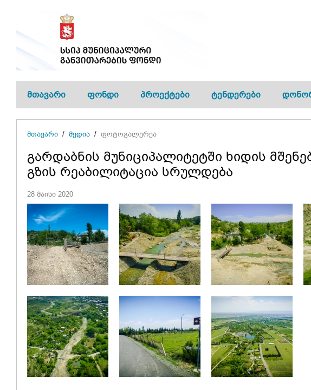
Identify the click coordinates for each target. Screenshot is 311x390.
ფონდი (103, 94)
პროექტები (165, 94)
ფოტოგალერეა (129, 134)
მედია (79, 134)
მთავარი (46, 94)
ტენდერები (236, 94)
